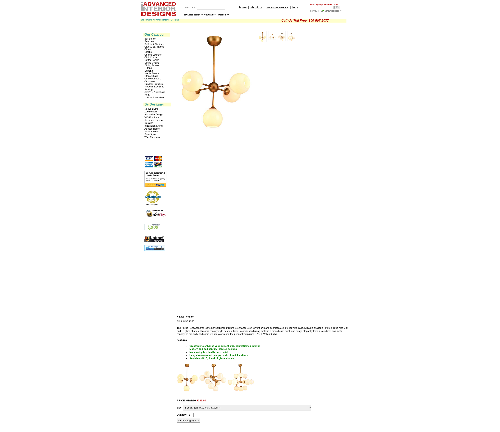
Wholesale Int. (152, 131)
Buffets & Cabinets (154, 44)
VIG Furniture (151, 117)
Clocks (148, 52)
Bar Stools (150, 38)
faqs (295, 7)
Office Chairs (151, 76)
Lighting (148, 71)
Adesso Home (152, 128)
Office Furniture (152, 78)
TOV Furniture (152, 137)
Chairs (147, 49)
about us (256, 7)
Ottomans (149, 81)
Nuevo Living (151, 108)
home (242, 7)
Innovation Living (153, 125)
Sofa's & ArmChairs (154, 92)
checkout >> (223, 15)
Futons (148, 68)
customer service (277, 7)
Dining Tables (151, 65)
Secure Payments (152, 204)
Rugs (147, 94)
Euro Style (150, 134)
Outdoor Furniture (154, 84)
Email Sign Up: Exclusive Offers (324, 5)
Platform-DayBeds (154, 86)
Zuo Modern (150, 111)
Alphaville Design (153, 114)
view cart (210, 15)
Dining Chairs (151, 63)
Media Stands (151, 73)
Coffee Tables (151, 60)
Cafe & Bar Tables (154, 46)
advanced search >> (193, 15)
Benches (149, 41)
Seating (148, 89)
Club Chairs (150, 57)
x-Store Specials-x (154, 97)
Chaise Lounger (153, 55)
